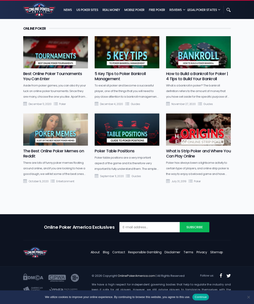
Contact (118, 252)
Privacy (201, 252)
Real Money (111, 10)
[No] (248, 297)
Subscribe (194, 227)
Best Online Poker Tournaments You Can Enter (52, 76)
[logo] (35, 252)
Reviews (175, 10)
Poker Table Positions (114, 151)
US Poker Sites (87, 10)
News (68, 10)
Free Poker (157, 10)
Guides (135, 104)
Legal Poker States (202, 10)
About (95, 252)
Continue (201, 297)
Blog (106, 252)
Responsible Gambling (144, 252)
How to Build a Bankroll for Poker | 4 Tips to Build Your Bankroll (197, 76)
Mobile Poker (134, 10)
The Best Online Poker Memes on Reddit (53, 153)
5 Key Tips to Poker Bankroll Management (120, 76)
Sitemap (216, 252)
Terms (188, 252)
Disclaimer (172, 252)
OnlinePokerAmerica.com (136, 276)
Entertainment (65, 181)
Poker (62, 104)
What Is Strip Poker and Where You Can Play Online (198, 153)
